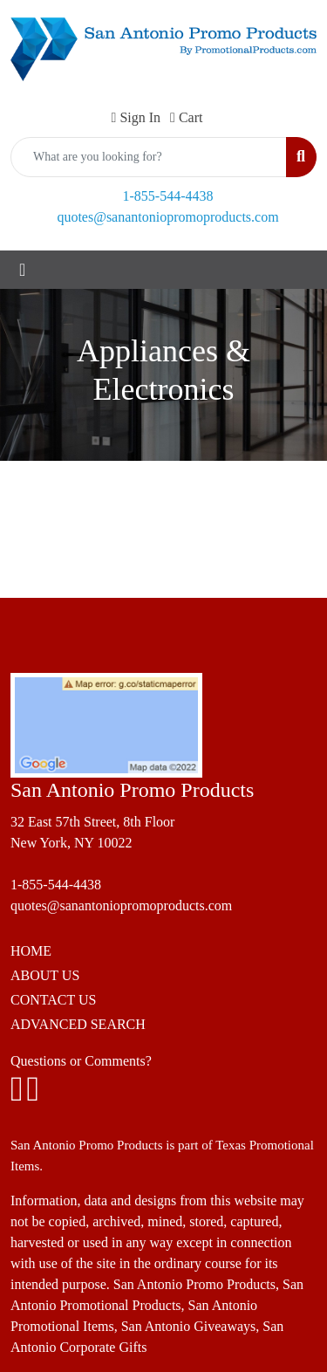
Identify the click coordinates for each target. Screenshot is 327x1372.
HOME (30, 950)
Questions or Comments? (81, 1060)
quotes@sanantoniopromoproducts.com (167, 216)
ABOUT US (44, 975)
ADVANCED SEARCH (78, 1024)
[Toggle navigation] (22, 269)
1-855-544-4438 (168, 196)
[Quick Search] (148, 157)
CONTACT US (53, 999)
